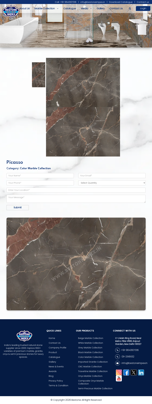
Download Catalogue (121, 2)
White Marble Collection (90, 342)
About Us (24, 8)
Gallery (101, 8)
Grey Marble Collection (90, 347)
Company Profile (57, 347)
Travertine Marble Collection (93, 371)
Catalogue (69, 8)
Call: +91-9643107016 (65, 2)
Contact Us (116, 8)
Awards (53, 371)
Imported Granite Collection (93, 361)
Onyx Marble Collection (90, 376)
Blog (51, 376)
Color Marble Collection (90, 357)
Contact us (143, 2)
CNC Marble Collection (90, 366)
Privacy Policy (56, 380)
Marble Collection (46, 8)
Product (53, 352)
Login (143, 8)
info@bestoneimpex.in (93, 2)
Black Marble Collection (90, 352)
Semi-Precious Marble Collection (95, 388)
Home (10, 8)
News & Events (56, 366)
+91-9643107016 (127, 350)
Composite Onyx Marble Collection (91, 382)
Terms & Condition (58, 385)
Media (86, 8)
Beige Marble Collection (90, 338)
